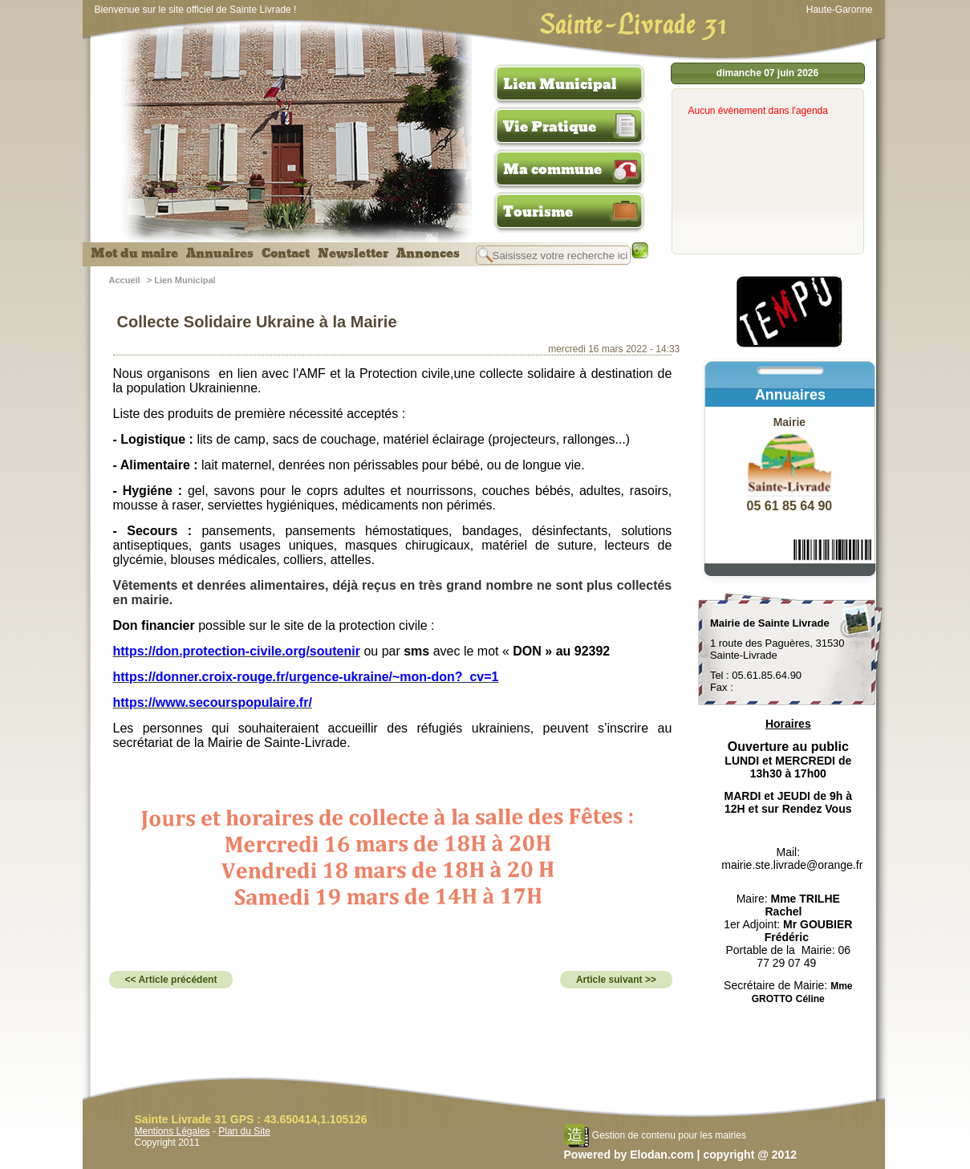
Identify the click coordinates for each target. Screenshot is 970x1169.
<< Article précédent (171, 979)
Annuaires (220, 253)
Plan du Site (244, 1131)
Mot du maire (134, 253)
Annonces (428, 253)
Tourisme (538, 212)
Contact (286, 253)
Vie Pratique (549, 127)
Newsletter (353, 253)
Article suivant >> (616, 979)
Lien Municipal (560, 84)
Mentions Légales (172, 1131)
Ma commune (552, 169)
